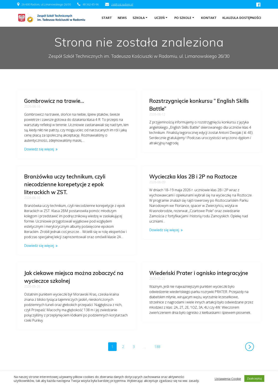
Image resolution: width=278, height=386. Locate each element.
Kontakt (209, 18)
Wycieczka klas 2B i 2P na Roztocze (68, 176)
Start (107, 18)
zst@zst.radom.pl (122, 4)
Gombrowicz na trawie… (54, 101)
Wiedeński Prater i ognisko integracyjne (198, 267)
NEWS (122, 18)
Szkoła (139, 18)
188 (159, 332)
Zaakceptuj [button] (254, 378)
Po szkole (182, 18)
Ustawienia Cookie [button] (228, 379)
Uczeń (159, 18)
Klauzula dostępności (241, 18)
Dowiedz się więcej (39, 149)
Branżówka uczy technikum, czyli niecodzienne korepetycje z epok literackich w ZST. (189, 178)
